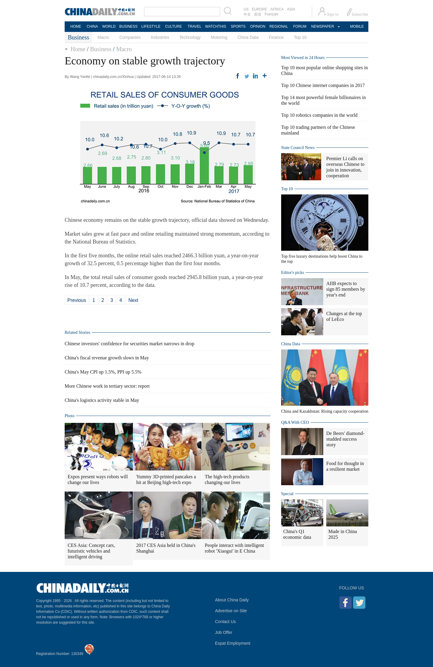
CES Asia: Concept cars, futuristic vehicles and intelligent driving (91, 551)
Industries (160, 37)
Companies (130, 37)
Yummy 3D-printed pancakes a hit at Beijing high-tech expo (166, 479)
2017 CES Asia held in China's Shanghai (165, 548)
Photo (70, 416)
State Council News (298, 147)
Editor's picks (292, 272)
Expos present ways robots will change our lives (98, 479)
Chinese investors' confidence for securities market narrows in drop (129, 343)
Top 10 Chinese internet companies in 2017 (323, 85)
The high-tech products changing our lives (227, 479)
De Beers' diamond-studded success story (345, 439)
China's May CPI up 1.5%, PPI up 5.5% (103, 371)
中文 (247, 14)
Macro (103, 37)
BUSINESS (128, 26)
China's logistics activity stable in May (102, 400)
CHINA (92, 26)
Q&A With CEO (295, 422)
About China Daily (232, 599)
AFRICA (277, 9)
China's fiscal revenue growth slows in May (107, 357)
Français (271, 14)
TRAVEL (194, 26)
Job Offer (223, 632)
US (246, 9)
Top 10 (300, 37)
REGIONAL (278, 26)
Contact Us (225, 621)
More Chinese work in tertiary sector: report (107, 386)
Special (287, 494)
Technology (190, 37)
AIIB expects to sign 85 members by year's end (345, 289)
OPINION (258, 26)
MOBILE (357, 26)
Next (133, 300)
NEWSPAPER (322, 26)
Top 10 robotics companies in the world (319, 115)
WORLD (109, 26)
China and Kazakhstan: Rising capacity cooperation (324, 411)
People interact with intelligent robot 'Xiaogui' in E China (234, 548)
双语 (257, 14)
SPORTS (238, 26)
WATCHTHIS (215, 26)
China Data (248, 37)
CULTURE (173, 26)
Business (100, 49)
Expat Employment (232, 643)
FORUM (299, 26)
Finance (276, 37)
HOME (75, 26)
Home (78, 49)
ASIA (291, 9)
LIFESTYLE (150, 26)
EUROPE (259, 9)
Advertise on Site (231, 610)
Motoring (219, 37)
